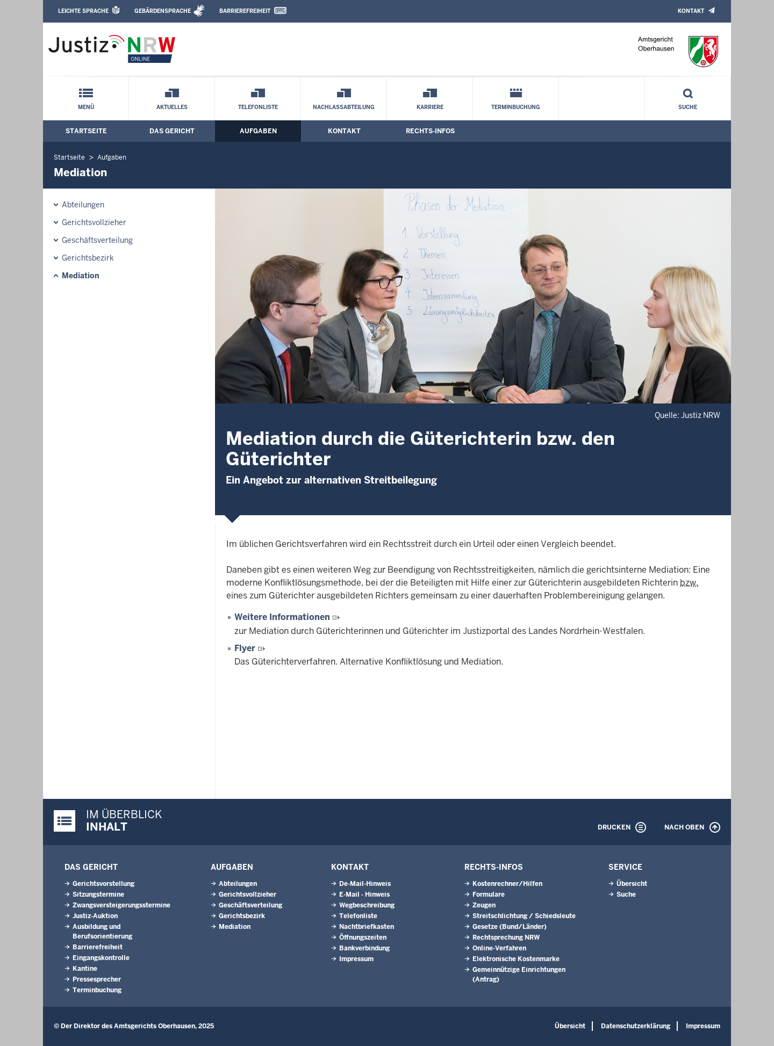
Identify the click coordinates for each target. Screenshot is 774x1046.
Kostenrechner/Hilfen (507, 883)
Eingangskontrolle (101, 958)
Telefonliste (258, 107)
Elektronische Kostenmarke (516, 959)
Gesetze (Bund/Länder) (509, 926)
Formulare (488, 894)
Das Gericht (172, 131)
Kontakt (691, 11)
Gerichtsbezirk (88, 258)
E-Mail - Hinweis (364, 894)
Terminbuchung (515, 107)
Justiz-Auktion (95, 916)
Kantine (85, 968)
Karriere (430, 107)
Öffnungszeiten (362, 937)
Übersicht (632, 883)
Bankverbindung (364, 948)
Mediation (80, 275)
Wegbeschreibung (367, 905)
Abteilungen (83, 205)
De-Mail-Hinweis (365, 883)
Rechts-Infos (430, 131)
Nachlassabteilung (344, 107)
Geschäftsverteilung (97, 240)
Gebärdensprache (162, 11)
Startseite (86, 131)
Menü (86, 107)
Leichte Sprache (83, 11)
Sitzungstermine (98, 894)
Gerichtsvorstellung (103, 883)
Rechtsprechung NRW (506, 937)
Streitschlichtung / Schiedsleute (524, 916)
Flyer (244, 648)
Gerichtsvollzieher (94, 222)
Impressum (356, 959)
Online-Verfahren (499, 948)
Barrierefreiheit (244, 11)
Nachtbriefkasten (366, 926)
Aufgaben (258, 131)
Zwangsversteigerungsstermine (121, 905)
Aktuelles (172, 107)
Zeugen (484, 905)
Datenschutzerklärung (635, 1026)
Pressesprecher (97, 979)
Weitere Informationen (282, 617)
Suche (687, 107)
